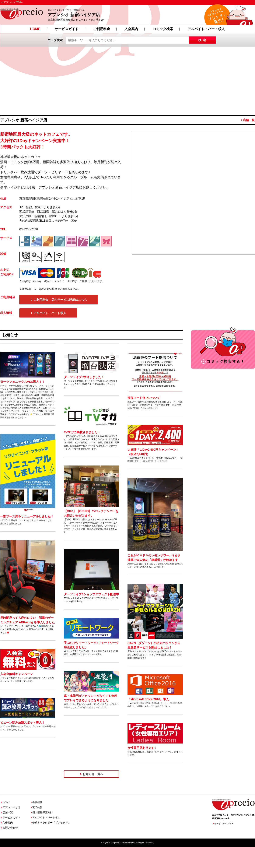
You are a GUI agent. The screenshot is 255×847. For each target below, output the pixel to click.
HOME (35, 29)
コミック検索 (163, 29)
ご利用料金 (101, 29)
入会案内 (131, 29)
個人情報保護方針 (42, 812)
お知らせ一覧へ (93, 774)
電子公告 (37, 807)
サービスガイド (66, 29)
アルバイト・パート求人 (206, 29)
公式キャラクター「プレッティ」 (51, 822)
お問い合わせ (10, 827)
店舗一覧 (249, 120)
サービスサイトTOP (223, 823)
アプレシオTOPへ (13, 2)
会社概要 (37, 802)
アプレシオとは (11, 807)
